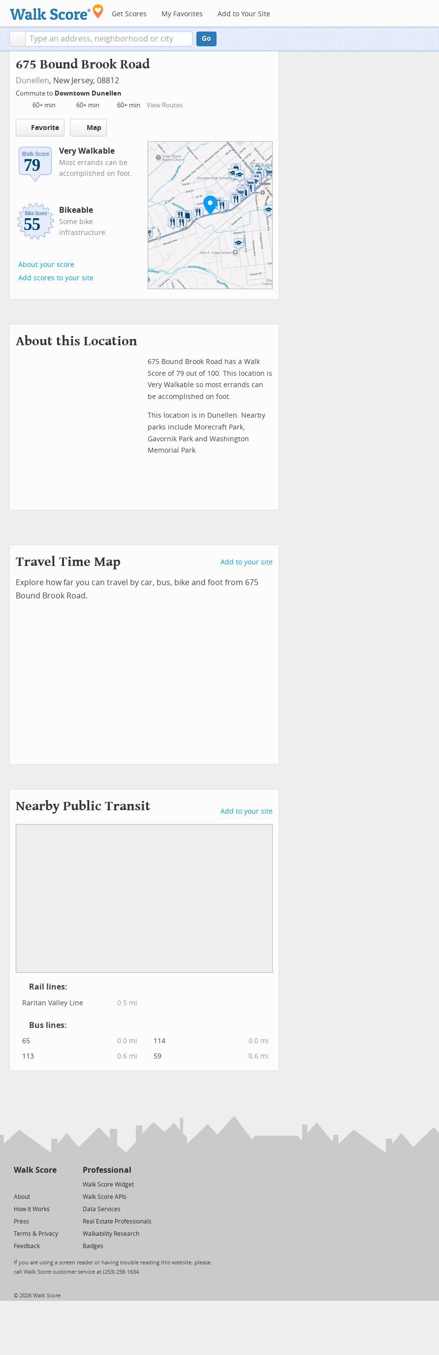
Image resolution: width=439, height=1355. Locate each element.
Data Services (102, 1209)
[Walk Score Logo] (57, 12)
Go (206, 38)
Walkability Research (111, 1233)
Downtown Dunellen (89, 93)
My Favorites (182, 14)
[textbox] (109, 39)
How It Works (32, 1209)
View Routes (165, 105)
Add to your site (246, 562)
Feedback (27, 1246)
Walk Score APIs (104, 1196)
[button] (17, 39)
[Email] (50, 1184)
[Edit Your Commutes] (128, 92)
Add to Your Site (244, 14)
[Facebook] (34, 1184)
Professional (107, 1170)
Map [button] (88, 127)
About (22, 1196)
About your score (46, 265)
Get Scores (129, 14)
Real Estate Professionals (117, 1221)
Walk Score (35, 1170)
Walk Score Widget (108, 1184)
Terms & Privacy (36, 1233)
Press (21, 1221)
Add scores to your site (56, 278)
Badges (93, 1246)
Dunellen (32, 80)
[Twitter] (19, 1184)
